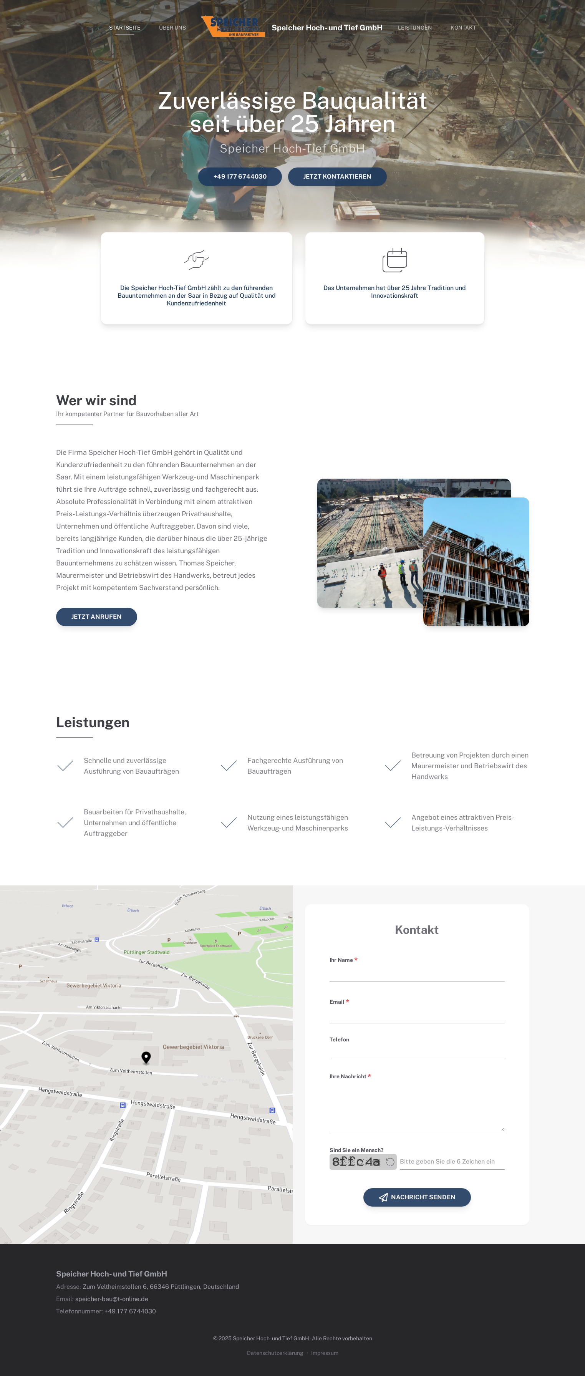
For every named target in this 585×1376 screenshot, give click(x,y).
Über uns (172, 28)
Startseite (125, 28)
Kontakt (463, 28)
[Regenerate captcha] (390, 1162)
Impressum (324, 1353)
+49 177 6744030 (240, 176)
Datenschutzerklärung (275, 1353)
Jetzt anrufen (96, 616)
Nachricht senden (417, 1197)
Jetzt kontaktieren (337, 176)
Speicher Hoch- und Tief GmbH (327, 27)
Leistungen (415, 28)
